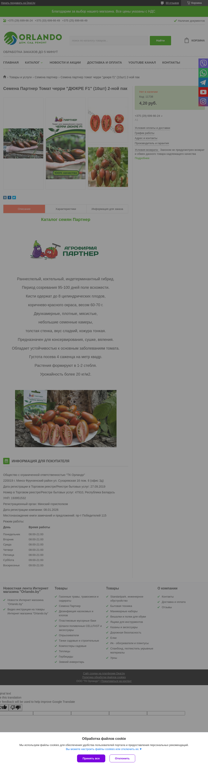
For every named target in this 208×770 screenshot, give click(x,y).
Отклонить (122, 758)
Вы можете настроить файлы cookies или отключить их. (102, 749)
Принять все (91, 758)
